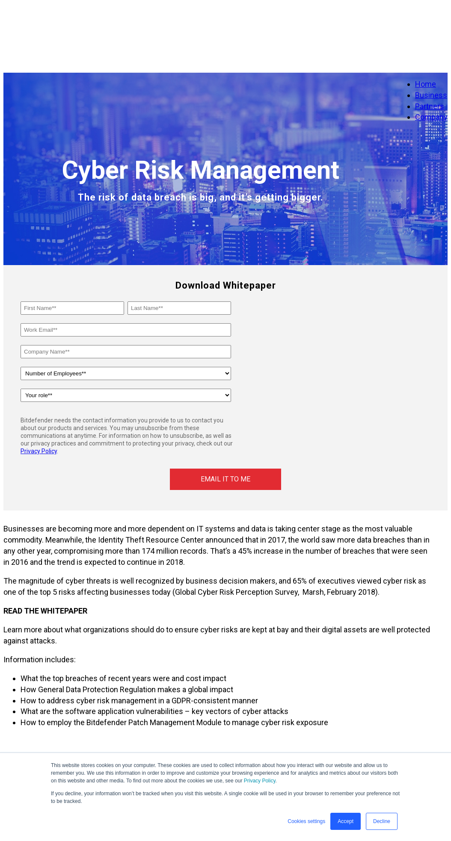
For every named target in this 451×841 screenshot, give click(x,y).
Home (425, 84)
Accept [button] (345, 821)
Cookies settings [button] (306, 821)
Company (431, 116)
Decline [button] (381, 821)
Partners (429, 106)
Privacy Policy (260, 781)
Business (431, 95)
